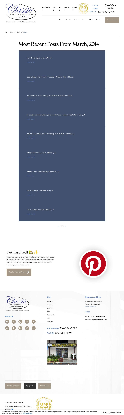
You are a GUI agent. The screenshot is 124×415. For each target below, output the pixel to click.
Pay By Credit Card (13, 386)
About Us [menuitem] (68, 20)
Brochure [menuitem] (99, 20)
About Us (50, 301)
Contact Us (112, 20)
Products (50, 305)
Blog (54, 8)
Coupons (66, 8)
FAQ (59, 8)
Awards (74, 8)
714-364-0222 (110, 6)
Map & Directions (90, 307)
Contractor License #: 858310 (14, 402)
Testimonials (46, 8)
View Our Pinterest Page (19, 272)
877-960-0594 (106, 11)
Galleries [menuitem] (91, 20)
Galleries (49, 308)
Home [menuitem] (61, 20)
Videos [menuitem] (84, 20)
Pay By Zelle (29, 386)
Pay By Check (44, 386)
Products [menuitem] (77, 20)
